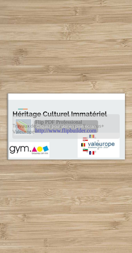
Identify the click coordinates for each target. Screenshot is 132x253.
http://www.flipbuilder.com (65, 131)
